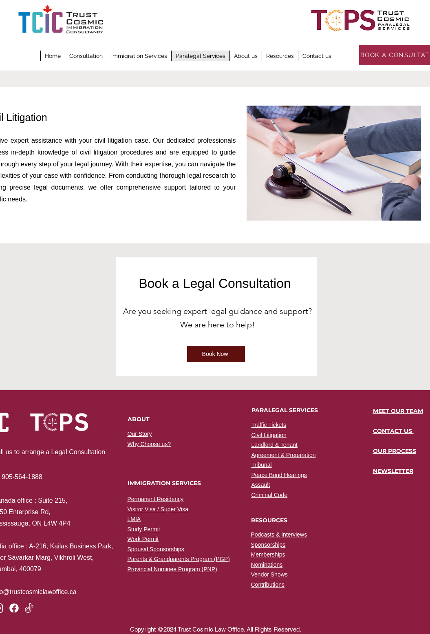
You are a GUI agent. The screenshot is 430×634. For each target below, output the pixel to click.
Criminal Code (269, 495)
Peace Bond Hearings (279, 475)
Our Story (140, 434)
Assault (260, 485)
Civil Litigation (269, 435)
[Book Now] (216, 354)
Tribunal (261, 465)
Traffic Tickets (269, 425)
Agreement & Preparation (283, 455)
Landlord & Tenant (274, 445)
